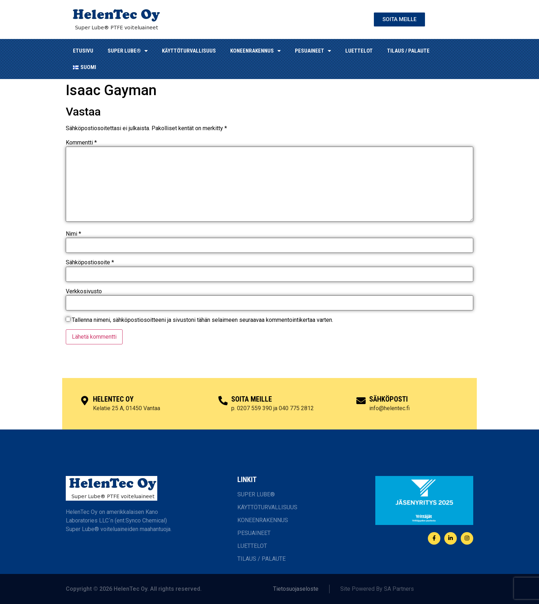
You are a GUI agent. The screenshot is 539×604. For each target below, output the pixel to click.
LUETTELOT (359, 51)
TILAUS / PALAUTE (408, 51)
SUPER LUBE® (128, 51)
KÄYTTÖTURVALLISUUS (189, 51)
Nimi (73, 234)
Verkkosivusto (84, 291)
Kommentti (81, 143)
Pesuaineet (313, 51)
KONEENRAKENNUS (255, 51)
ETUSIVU (83, 51)
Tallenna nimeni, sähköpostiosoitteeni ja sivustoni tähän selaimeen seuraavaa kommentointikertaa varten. (202, 320)
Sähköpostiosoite (90, 262)
